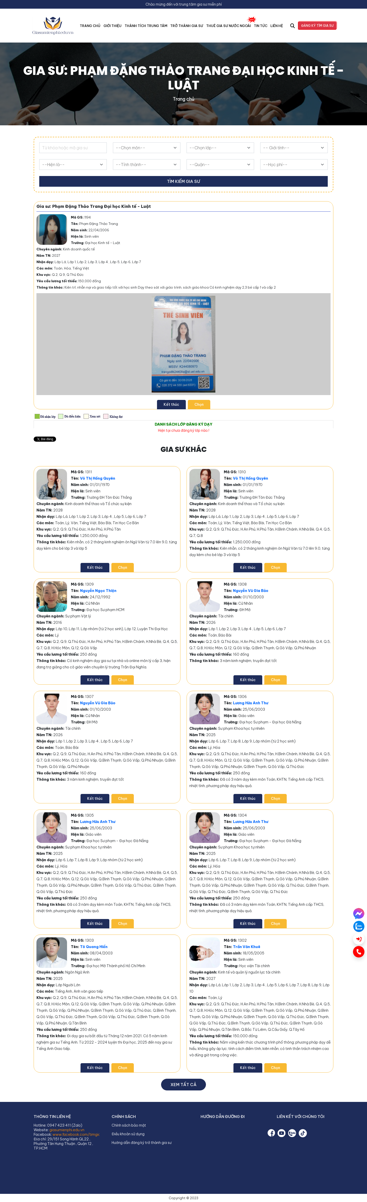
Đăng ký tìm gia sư (317, 26)
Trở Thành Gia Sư (186, 26)
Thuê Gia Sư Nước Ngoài (228, 26)
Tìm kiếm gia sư (183, 181)
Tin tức (260, 26)
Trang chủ (90, 26)
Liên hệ (276, 26)
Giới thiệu (112, 26)
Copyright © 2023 (183, 1198)
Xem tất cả (183, 1084)
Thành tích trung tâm (146, 26)
